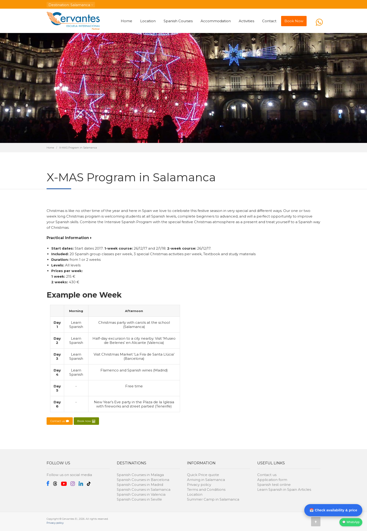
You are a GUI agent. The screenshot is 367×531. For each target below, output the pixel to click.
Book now (86, 421)
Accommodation (216, 21)
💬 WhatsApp (351, 522)
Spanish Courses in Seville (139, 499)
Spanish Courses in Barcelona (143, 479)
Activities (246, 21)
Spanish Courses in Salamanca (143, 489)
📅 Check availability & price (333, 510)
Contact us (59, 421)
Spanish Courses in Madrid (140, 484)
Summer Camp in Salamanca (213, 499)
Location (148, 21)
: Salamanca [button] (70, 5)
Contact (269, 21)
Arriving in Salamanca (206, 479)
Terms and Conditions (206, 489)
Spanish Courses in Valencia (141, 494)
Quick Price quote (203, 475)
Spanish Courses (178, 21)
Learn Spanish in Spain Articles (284, 489)
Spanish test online (274, 484)
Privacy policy (199, 484)
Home (126, 21)
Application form (272, 479)
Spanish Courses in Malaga (140, 475)
